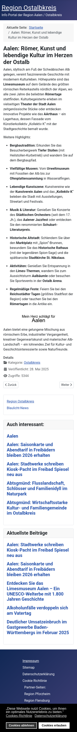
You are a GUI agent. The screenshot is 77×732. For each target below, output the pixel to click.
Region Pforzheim (37, 694)
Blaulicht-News (18, 408)
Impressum (31, 661)
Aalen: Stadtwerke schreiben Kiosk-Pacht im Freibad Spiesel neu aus (38, 469)
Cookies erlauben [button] (54, 725)
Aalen (12, 436)
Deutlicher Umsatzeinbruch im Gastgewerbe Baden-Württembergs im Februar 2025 (38, 627)
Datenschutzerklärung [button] (50, 716)
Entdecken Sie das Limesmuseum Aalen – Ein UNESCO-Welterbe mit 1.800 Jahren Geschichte (35, 591)
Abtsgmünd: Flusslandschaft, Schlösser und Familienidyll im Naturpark (37, 488)
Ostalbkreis (32, 363)
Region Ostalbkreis (20, 401)
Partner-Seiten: (35, 687)
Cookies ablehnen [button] (21, 725)
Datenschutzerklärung (39, 674)
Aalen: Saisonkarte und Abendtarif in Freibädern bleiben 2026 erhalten (31, 450)
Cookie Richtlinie (35, 681)
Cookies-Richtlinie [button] (19, 716)
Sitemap (29, 667)
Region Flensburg (37, 700)
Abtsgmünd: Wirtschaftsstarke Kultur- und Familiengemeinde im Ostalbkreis (37, 508)
